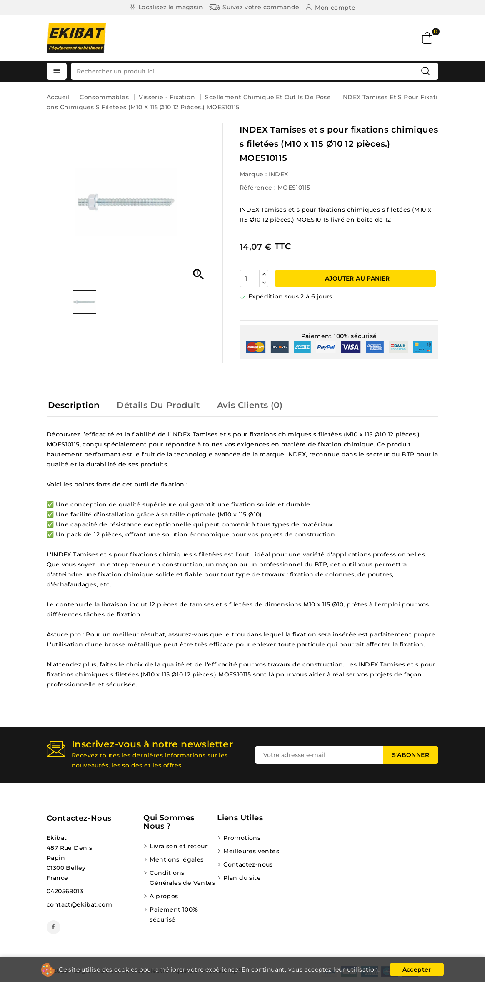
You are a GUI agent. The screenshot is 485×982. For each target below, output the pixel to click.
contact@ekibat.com (79, 904)
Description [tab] (74, 405)
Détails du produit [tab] (158, 405)
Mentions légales (176, 859)
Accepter (416, 969)
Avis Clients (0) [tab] (249, 405)
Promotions (241, 838)
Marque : (253, 174)
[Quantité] (250, 278)
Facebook (53, 927)
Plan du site (242, 878)
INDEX (278, 174)
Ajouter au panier (356, 278)
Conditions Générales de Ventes (182, 878)
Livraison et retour (179, 846)
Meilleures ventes (251, 851)
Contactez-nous (79, 818)
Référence (256, 187)
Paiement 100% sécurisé (174, 914)
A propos (164, 896)
